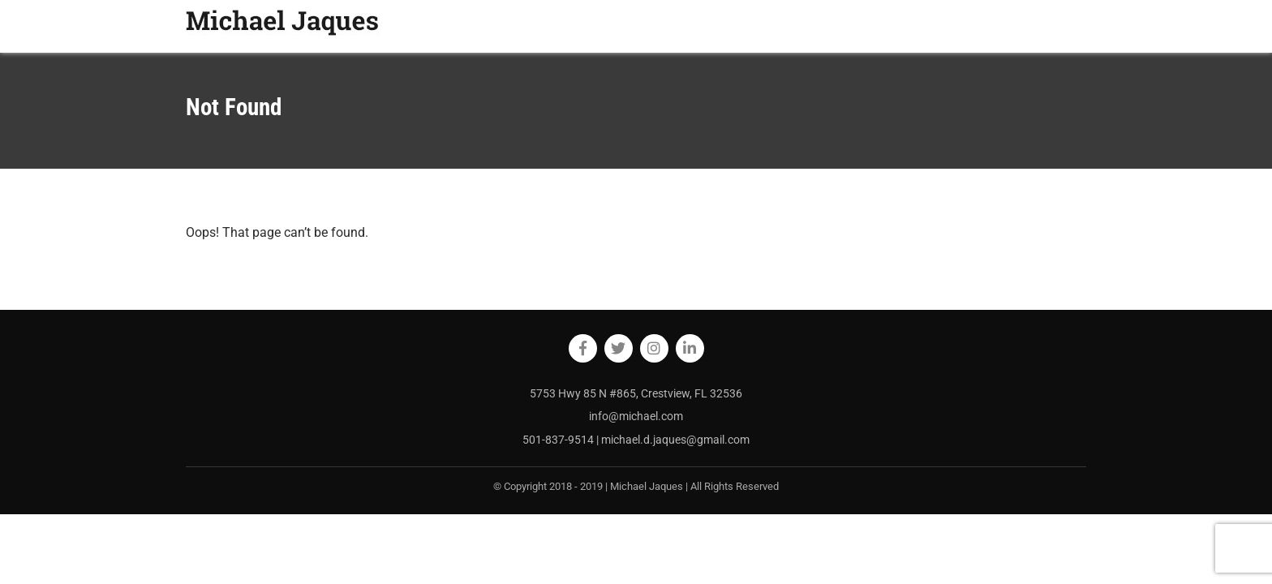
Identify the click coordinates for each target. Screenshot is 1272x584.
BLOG (916, 25)
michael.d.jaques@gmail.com (675, 439)
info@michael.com (636, 416)
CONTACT (1052, 25)
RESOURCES (979, 25)
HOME (816, 25)
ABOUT (867, 25)
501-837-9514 (559, 439)
